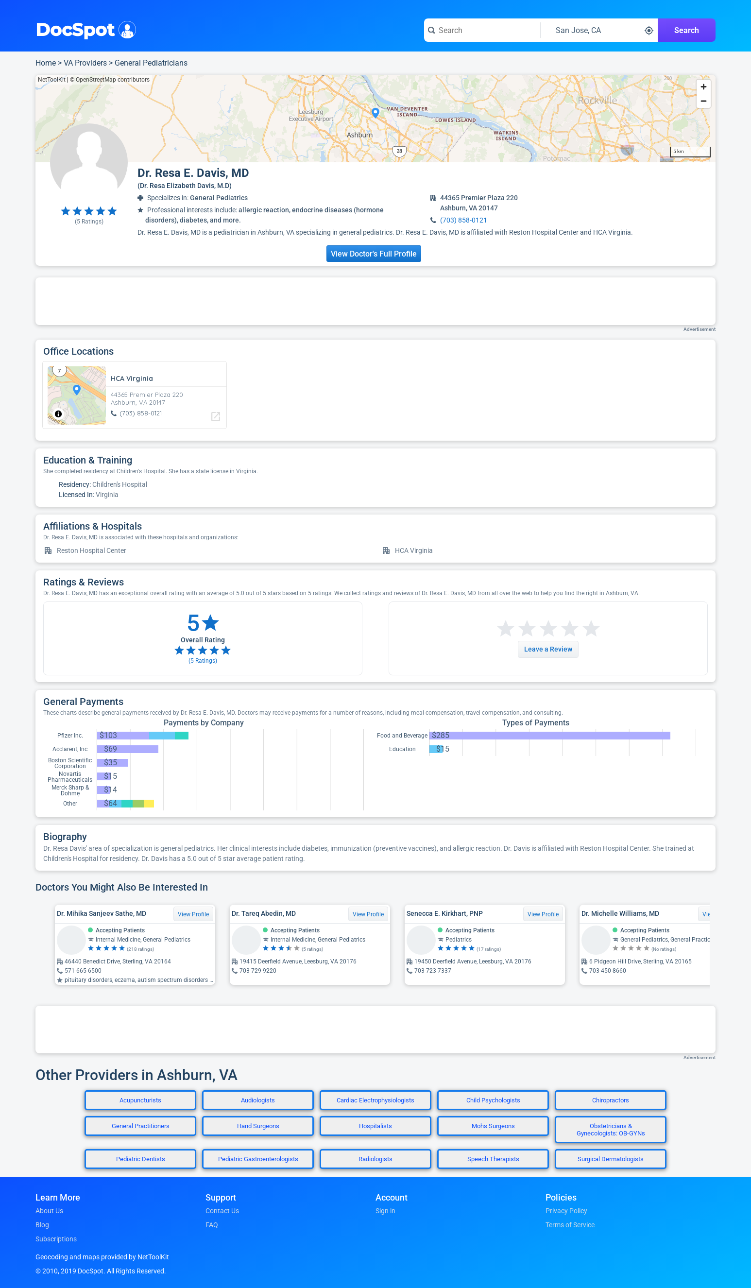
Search (686, 30)
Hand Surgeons (258, 1126)
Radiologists (375, 1159)
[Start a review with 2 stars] (516, 628)
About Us (49, 1211)
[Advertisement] (375, 301)
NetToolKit (52, 79)
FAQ (211, 1225)
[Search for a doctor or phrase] (482, 30)
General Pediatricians (151, 63)
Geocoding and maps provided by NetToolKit (102, 1257)
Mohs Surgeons (493, 1126)
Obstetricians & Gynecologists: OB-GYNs (611, 1129)
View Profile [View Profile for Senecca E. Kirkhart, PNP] (543, 914)
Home (45, 63)
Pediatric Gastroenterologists (258, 1159)
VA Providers (85, 63)
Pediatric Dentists (140, 1159)
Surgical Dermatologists (611, 1159)
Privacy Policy (566, 1211)
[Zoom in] (704, 87)
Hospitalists (375, 1126)
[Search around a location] (599, 30)
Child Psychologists (493, 1100)
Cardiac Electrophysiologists (375, 1100)
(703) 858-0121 (463, 220)
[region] (375, 118)
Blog (42, 1225)
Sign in (385, 1211)
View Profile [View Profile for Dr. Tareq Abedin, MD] (368, 914)
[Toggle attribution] (58, 414)
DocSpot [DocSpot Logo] (83, 28)
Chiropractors (610, 1100)
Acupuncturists (140, 1100)
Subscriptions (56, 1239)
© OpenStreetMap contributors (110, 79)
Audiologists (258, 1100)
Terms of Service (570, 1225)
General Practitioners (141, 1126)
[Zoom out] (704, 101)
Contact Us (222, 1211)
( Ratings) (89, 221)
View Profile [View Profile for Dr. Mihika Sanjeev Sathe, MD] (193, 914)
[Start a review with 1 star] (505, 628)
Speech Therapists (493, 1159)
